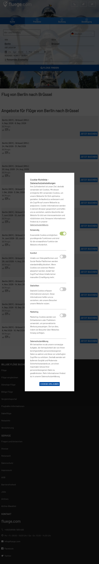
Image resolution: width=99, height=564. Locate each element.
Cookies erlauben (49, 384)
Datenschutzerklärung (39, 225)
